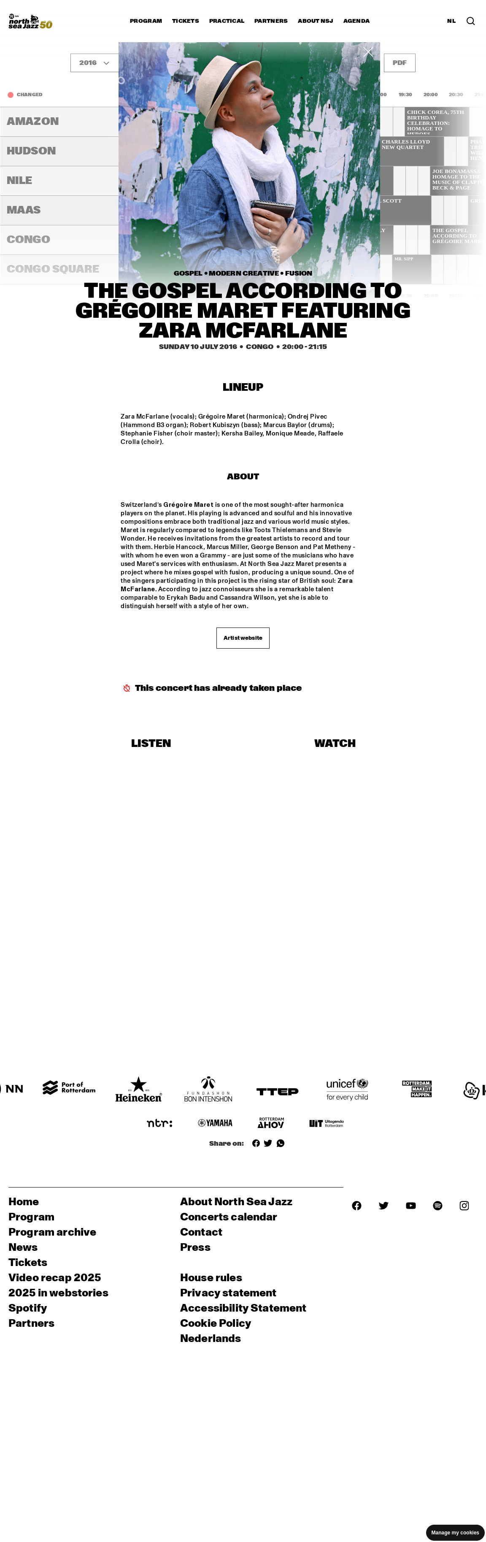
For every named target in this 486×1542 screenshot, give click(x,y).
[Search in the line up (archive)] (471, 21)
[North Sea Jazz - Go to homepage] (30, 21)
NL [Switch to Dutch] (451, 21)
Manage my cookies (455, 1533)
